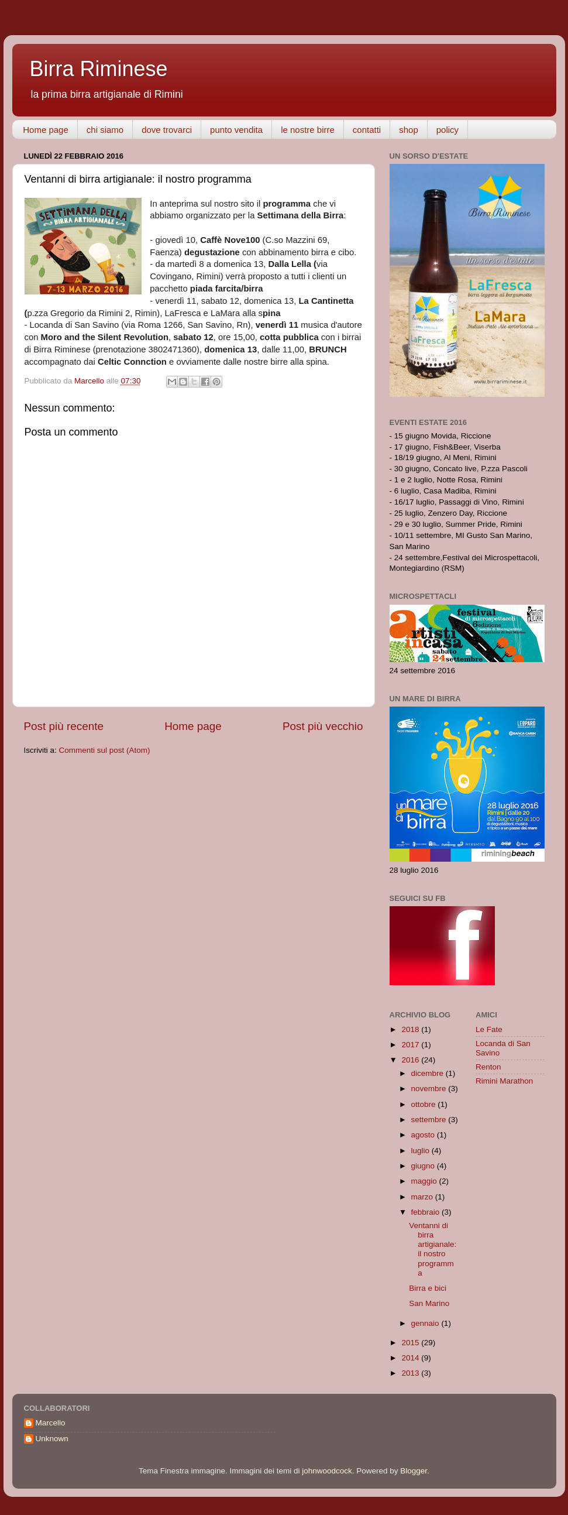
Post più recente (64, 726)
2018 (411, 1029)
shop (408, 130)
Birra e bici (427, 1288)
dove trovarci (167, 130)
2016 (411, 1059)
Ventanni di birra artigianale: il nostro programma (432, 1249)
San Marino (429, 1303)
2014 (411, 1357)
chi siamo (105, 130)
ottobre (424, 1104)
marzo (423, 1196)
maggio (425, 1181)
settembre (430, 1119)
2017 (411, 1044)
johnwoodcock (327, 1470)
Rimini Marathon (504, 1081)
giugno (424, 1165)
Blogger (413, 1470)
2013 (411, 1373)
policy (447, 130)
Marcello (51, 1422)
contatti (367, 130)
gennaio (426, 1323)
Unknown (52, 1438)
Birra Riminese (99, 69)
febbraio (426, 1212)
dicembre (428, 1073)
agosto (424, 1134)
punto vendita (236, 130)
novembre (430, 1088)
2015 (411, 1342)
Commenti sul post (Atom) (104, 750)
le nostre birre (308, 130)
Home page (45, 130)
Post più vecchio (323, 726)
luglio (421, 1150)
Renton (488, 1066)
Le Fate (489, 1029)
